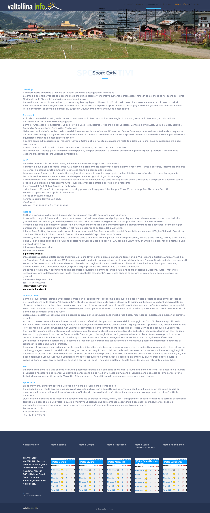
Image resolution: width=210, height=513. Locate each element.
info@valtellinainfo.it (32, 495)
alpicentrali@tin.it (33, 253)
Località (113, 4)
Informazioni (160, 4)
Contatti (194, 4)
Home (103, 4)
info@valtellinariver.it (35, 285)
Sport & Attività (142, 4)
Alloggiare (126, 4)
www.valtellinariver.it (34, 289)
